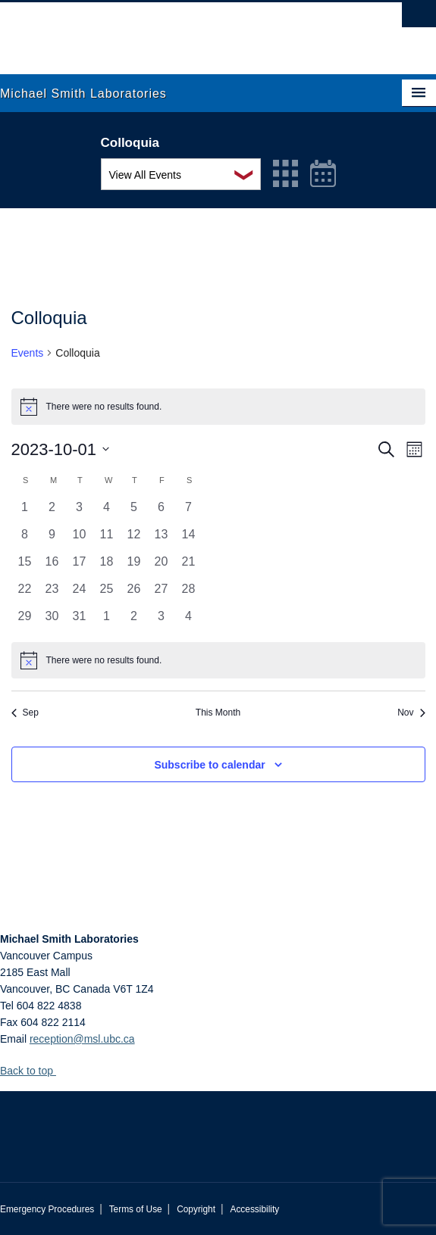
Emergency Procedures (47, 1209)
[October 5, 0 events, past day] (134, 511)
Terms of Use (135, 1209)
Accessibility (254, 1209)
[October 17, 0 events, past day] (79, 566)
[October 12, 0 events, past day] (134, 539)
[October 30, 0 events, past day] (52, 621)
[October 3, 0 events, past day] (79, 511)
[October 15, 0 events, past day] (25, 566)
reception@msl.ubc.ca (82, 1039)
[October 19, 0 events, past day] (134, 566)
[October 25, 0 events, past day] (107, 593)
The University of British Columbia (153, 31)
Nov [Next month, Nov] (411, 712)
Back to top (33, 1071)
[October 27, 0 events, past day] (161, 593)
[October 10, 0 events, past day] (79, 539)
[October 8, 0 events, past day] (25, 539)
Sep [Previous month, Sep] (25, 712)
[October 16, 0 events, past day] (52, 566)
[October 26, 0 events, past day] (134, 593)
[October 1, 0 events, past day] (25, 511)
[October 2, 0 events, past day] (52, 511)
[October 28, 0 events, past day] (188, 593)
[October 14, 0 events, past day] (188, 539)
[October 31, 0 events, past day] (79, 621)
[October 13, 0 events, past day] (161, 539)
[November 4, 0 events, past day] (188, 621)
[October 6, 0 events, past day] (161, 511)
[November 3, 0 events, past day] (161, 621)
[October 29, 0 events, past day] (25, 621)
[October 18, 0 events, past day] (107, 566)
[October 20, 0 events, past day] (161, 566)
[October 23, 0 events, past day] (52, 593)
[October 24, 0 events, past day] (79, 593)
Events (27, 353)
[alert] (218, 660)
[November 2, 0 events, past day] (134, 621)
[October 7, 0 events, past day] (188, 511)
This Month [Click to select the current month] (218, 712)
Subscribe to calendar (209, 765)
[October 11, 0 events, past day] (107, 539)
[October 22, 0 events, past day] (25, 593)
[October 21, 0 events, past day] (188, 566)
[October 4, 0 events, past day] (107, 511)
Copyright (196, 1209)
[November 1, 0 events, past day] (107, 621)
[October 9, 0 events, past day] (52, 539)
